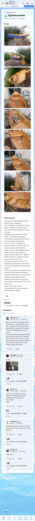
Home (3, 518)
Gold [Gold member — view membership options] (21, 355)
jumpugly (13, 355)
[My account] (28, 3)
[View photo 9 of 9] (17, 202)
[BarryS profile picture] (7, 389)
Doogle (12, 449)
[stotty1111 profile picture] (7, 318)
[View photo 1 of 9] (17, 36)
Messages (26, 518)
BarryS (12, 389)
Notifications (20, 518)
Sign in (5, 313)
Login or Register (29, 6)
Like (7, 296)
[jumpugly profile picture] (7, 355)
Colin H (18, 305)
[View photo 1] (12, 366)
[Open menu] (3, 3)
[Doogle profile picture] (7, 450)
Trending (9, 518)
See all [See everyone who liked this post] (8, 384)
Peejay (13, 381)
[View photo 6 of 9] (17, 140)
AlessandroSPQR (22, 381)
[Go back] (5, 512)
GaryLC (11, 305)
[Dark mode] (32, 3)
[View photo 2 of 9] (17, 56)
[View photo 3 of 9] (17, 77)
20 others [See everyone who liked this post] (25, 305)
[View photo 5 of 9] (17, 119)
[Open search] (23, 3)
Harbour (7, 6)
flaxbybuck (13, 421)
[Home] (2, 6)
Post (15, 518)
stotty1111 (13, 317)
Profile (31, 518)
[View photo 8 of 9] (17, 181)
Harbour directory (10, 12)
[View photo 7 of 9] (17, 160)
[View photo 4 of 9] (17, 98)
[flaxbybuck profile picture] (7, 422)
